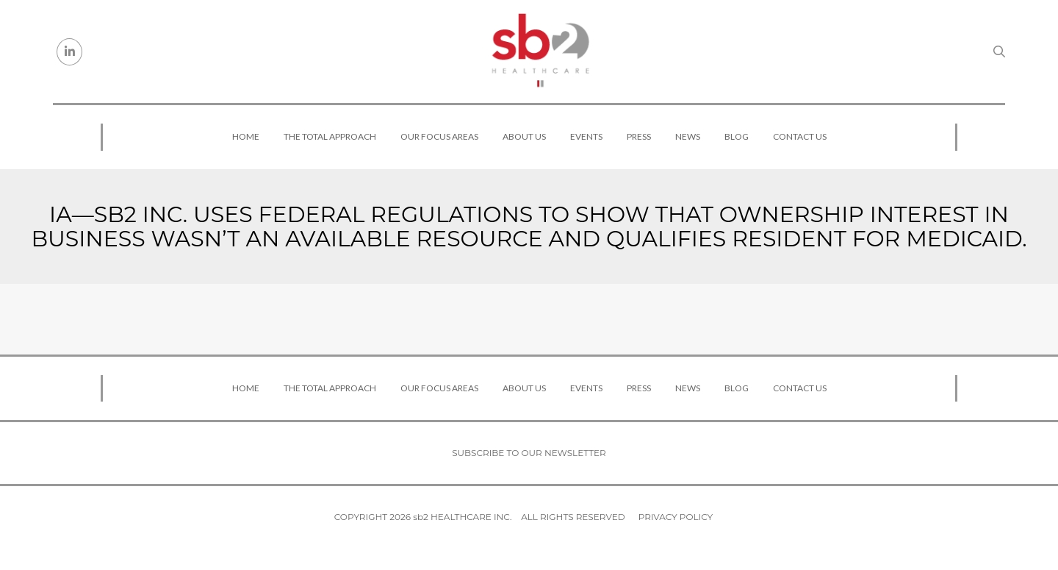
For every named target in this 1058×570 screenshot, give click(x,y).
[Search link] (999, 51)
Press (639, 136)
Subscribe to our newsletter (529, 452)
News (687, 136)
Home (245, 136)
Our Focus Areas (439, 136)
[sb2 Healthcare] (540, 51)
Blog (736, 136)
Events (586, 136)
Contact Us (800, 136)
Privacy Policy (675, 516)
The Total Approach (330, 136)
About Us (524, 136)
